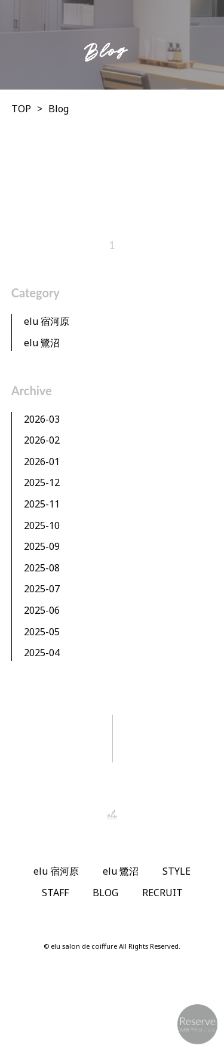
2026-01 (42, 461)
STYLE (176, 871)
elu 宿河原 (46, 321)
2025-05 (42, 631)
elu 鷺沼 (42, 342)
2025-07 (42, 588)
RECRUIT (162, 892)
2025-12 (42, 482)
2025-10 (42, 525)
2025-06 (42, 610)
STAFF (55, 892)
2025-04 (42, 652)
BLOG (105, 892)
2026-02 (42, 440)
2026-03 (42, 419)
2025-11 (42, 503)
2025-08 (42, 567)
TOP (21, 108)
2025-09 (42, 546)
